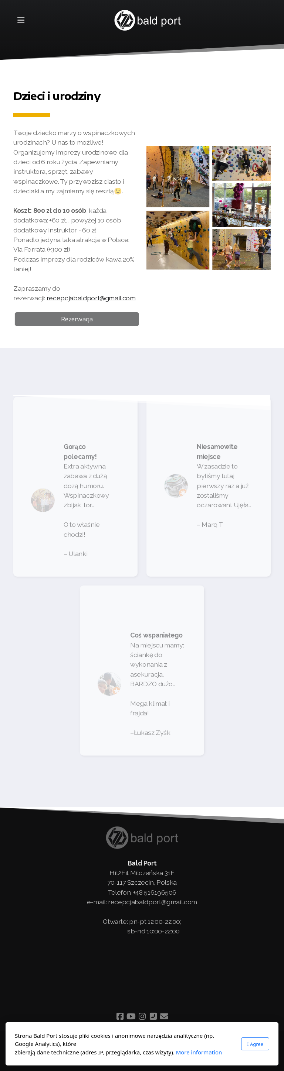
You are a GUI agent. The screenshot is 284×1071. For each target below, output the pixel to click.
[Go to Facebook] (119, 1016)
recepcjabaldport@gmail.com (91, 298)
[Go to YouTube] (130, 1016)
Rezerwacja (78, 319)
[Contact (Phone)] (153, 1016)
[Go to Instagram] (142, 1016)
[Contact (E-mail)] (164, 1016)
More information (199, 1052)
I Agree (255, 1044)
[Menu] (20, 20)
